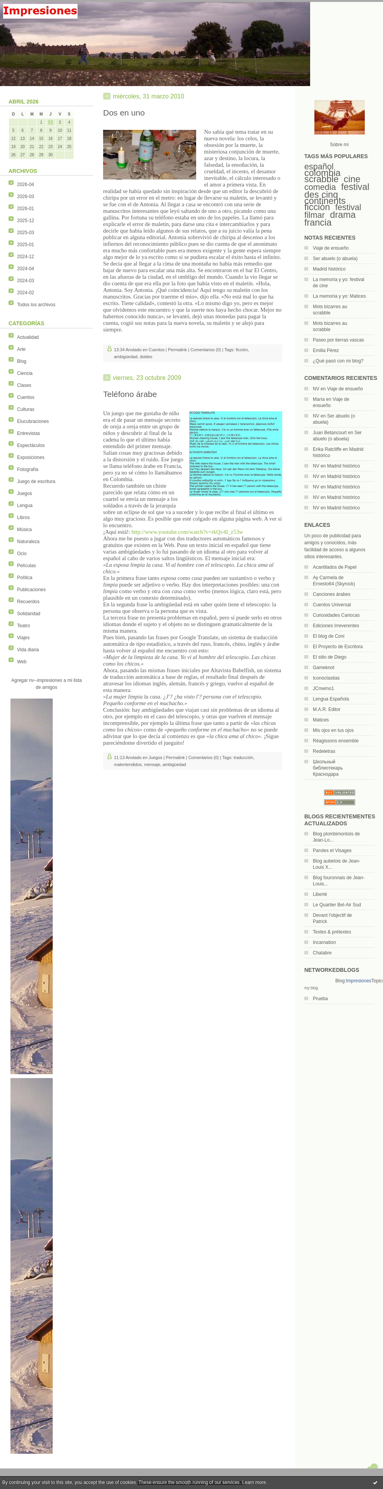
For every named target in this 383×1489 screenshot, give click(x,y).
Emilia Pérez (326, 350)
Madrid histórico (329, 269)
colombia (322, 173)
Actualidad (28, 337)
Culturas (26, 409)
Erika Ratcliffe (327, 449)
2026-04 (25, 184)
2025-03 (25, 232)
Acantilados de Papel (335, 567)
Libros (23, 517)
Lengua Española (331, 699)
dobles (146, 356)
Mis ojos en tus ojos (333, 730)
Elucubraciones (33, 421)
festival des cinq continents (336, 194)
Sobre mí (339, 144)
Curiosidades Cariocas (336, 615)
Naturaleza (28, 541)
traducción (244, 757)
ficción (317, 207)
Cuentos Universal (332, 604)
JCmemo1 (323, 688)
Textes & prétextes (332, 932)
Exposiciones (31, 457)
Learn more (254, 1482)
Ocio (22, 553)
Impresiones (358, 980)
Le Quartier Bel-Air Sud (337, 905)
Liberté (320, 894)
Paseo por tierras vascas (338, 340)
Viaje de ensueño (331, 248)
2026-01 (25, 208)
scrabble (321, 179)
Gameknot (323, 667)
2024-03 (25, 280)
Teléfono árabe (130, 394)
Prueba (320, 998)
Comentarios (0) (205, 349)
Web (21, 661)
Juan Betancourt (330, 432)
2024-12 (25, 256)
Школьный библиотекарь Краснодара (328, 768)
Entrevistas (28, 433)
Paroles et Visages (332, 850)
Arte (21, 349)
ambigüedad (126, 356)
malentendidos (128, 764)
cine (352, 179)
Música (24, 529)
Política (24, 577)
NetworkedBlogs (319, 980)
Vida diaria (28, 649)
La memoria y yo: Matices (339, 296)
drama (342, 215)
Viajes (23, 637)
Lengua (25, 505)
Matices (321, 720)
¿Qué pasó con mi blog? (338, 361)
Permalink (177, 349)
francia (317, 222)
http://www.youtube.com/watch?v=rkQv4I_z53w (187, 532)
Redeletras (324, 751)
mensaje (152, 764)
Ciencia (25, 373)
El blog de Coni (328, 636)
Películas (26, 565)
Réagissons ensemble (336, 741)
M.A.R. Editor (326, 709)
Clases (24, 385)
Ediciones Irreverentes (336, 625)
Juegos (24, 493)
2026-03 (25, 196)
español (319, 166)
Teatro (23, 625)
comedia (320, 187)
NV (316, 389)
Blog (21, 361)
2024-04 (25, 268)
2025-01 (25, 244)
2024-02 (25, 292)
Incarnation (324, 942)
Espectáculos (31, 445)
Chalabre (322, 953)
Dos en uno (124, 112)
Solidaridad (28, 613)
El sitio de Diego (330, 657)
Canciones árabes (331, 594)
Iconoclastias (326, 678)
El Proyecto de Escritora (338, 646)
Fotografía (27, 469)
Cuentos (26, 397)
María (319, 399)
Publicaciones (31, 589)
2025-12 (25, 220)
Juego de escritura (36, 481)
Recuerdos (28, 601)
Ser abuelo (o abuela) (335, 258)
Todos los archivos (36, 304)
